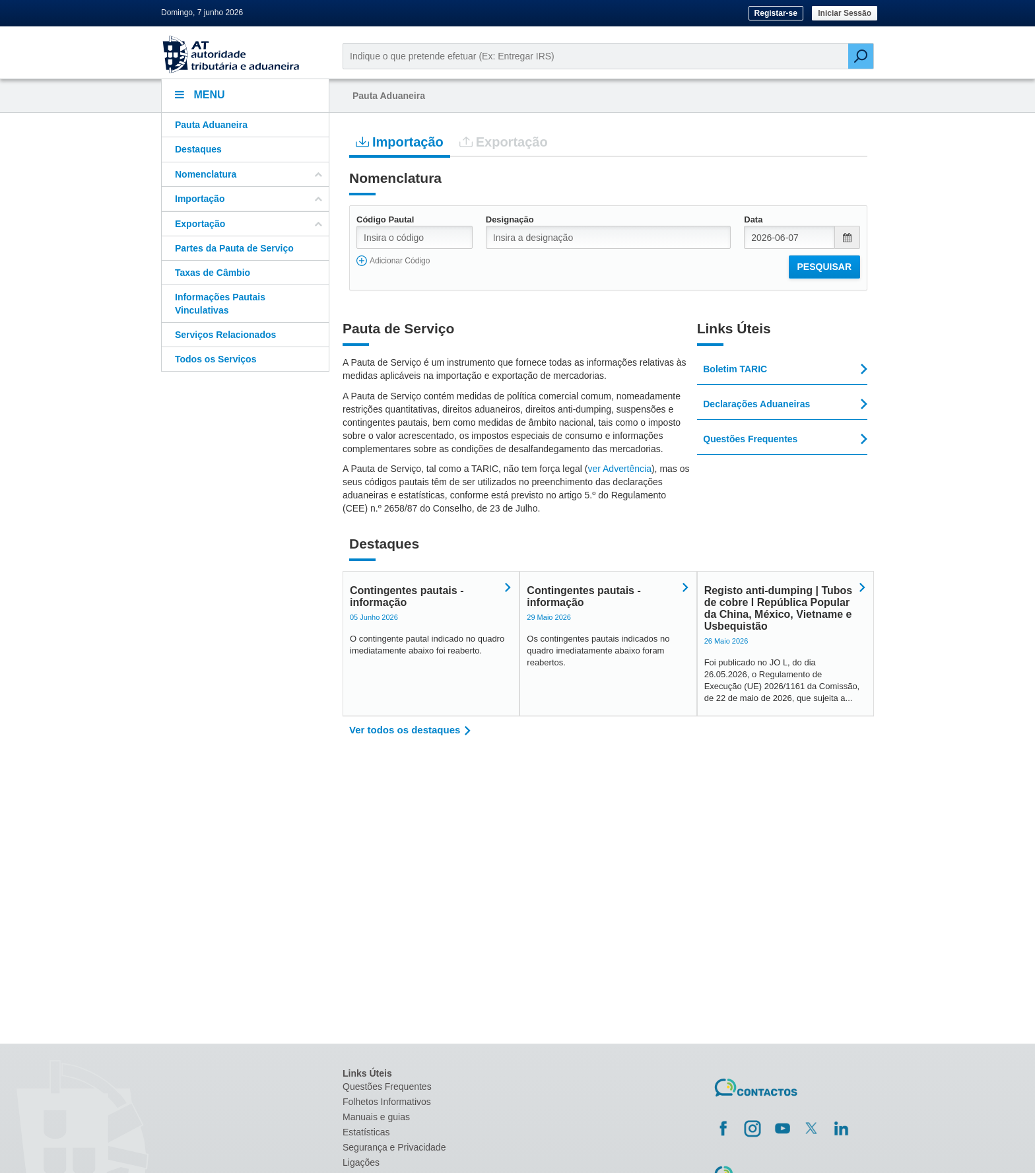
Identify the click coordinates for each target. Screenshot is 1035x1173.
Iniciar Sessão (844, 13)
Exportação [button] (248, 223)
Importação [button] (248, 198)
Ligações (361, 1162)
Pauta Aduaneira (211, 124)
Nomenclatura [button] (248, 174)
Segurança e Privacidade (394, 1147)
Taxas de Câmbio (212, 272)
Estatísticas (366, 1132)
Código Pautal (385, 219)
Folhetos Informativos (387, 1101)
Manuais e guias (376, 1117)
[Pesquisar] (860, 56)
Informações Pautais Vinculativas (220, 304)
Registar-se (775, 13)
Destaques (198, 149)
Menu (200, 94)
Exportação (503, 141)
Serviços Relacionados (225, 334)
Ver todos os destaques (404, 729)
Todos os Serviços (215, 359)
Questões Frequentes (387, 1086)
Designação (510, 219)
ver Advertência (619, 468)
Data (753, 219)
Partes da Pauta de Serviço (234, 248)
